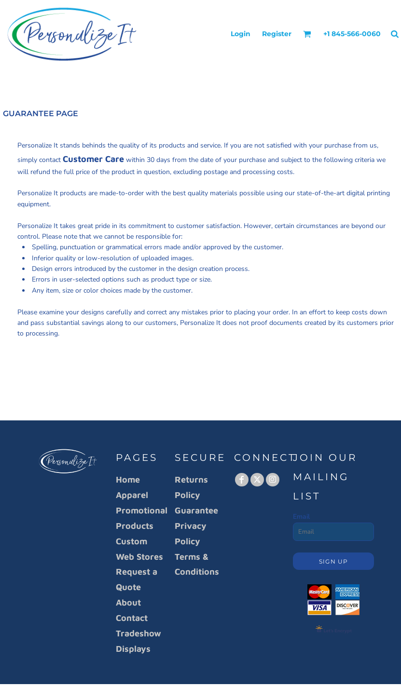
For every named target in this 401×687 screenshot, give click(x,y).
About (128, 602)
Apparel (132, 495)
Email (301, 516)
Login (240, 33)
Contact (132, 618)
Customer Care (93, 159)
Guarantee (196, 510)
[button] (307, 34)
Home (128, 479)
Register (276, 33)
